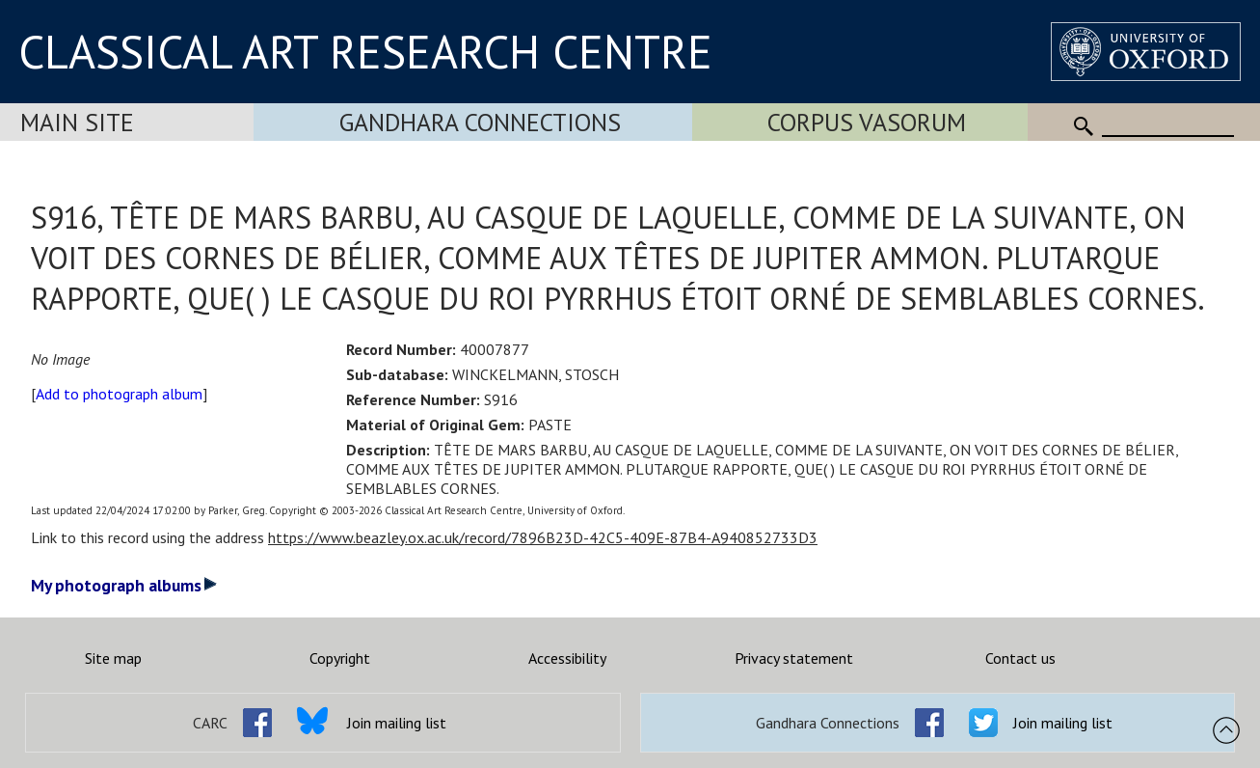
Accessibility (567, 658)
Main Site (77, 122)
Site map (113, 658)
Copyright (339, 658)
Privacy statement (794, 658)
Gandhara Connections (480, 122)
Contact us (1020, 658)
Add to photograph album (119, 393)
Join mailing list (396, 722)
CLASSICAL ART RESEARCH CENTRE (365, 51)
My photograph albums (124, 585)
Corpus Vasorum (866, 122)
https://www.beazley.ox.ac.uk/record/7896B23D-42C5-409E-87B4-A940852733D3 (543, 537)
